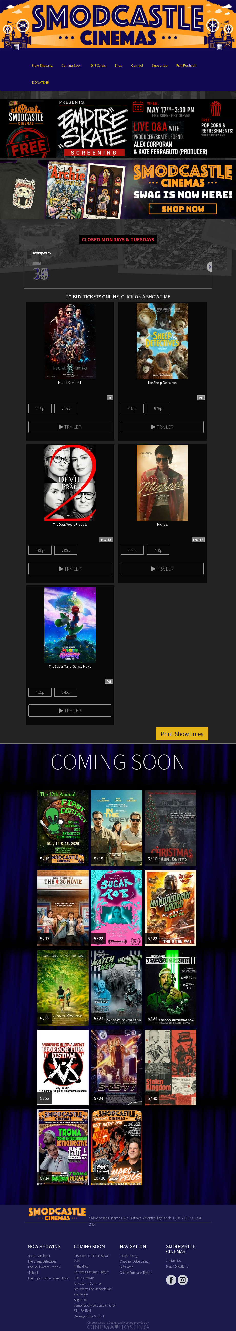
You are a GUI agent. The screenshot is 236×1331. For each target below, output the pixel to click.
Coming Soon (71, 65)
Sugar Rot (80, 1299)
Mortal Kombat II (39, 1255)
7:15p (65, 408)
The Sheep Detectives (42, 1261)
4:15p (40, 408)
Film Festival (185, 65)
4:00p (40, 550)
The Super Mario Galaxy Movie (48, 1278)
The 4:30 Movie (84, 1277)
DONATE (40, 82)
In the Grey (81, 1266)
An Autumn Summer (88, 1283)
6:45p (158, 408)
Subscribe (160, 65)
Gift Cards (98, 65)
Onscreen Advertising (134, 1261)
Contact (137, 65)
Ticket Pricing (129, 1255)
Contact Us (173, 1260)
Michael (33, 1272)
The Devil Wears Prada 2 (44, 1267)
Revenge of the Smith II (89, 1316)
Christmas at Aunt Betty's (91, 1272)
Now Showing (42, 65)
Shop (118, 65)
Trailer (70, 426)
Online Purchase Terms (135, 1272)
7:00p (65, 550)
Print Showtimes (182, 734)
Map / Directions (177, 1266)
